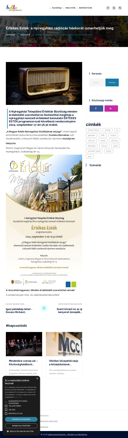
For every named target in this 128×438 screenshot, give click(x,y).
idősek (107, 130)
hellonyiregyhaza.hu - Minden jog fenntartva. (67, 434)
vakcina (91, 141)
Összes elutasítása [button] (21, 426)
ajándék (91, 135)
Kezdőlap (57, 7)
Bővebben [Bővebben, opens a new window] (18, 397)
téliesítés (92, 146)
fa (117, 130)
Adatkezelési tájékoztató (48, 421)
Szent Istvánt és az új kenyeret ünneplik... (69, 311)
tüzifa (108, 151)
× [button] (37, 379)
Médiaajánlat (43, 427)
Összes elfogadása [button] (21, 419)
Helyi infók (70, 7)
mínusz (104, 146)
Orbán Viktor (93, 130)
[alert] (21, 406)
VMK (103, 135)
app (90, 156)
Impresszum (43, 415)
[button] (6, 402)
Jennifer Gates (94, 151)
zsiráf (115, 146)
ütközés (114, 141)
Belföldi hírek (85, 7)
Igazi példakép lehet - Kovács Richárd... (19, 311)
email (102, 141)
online (113, 135)
